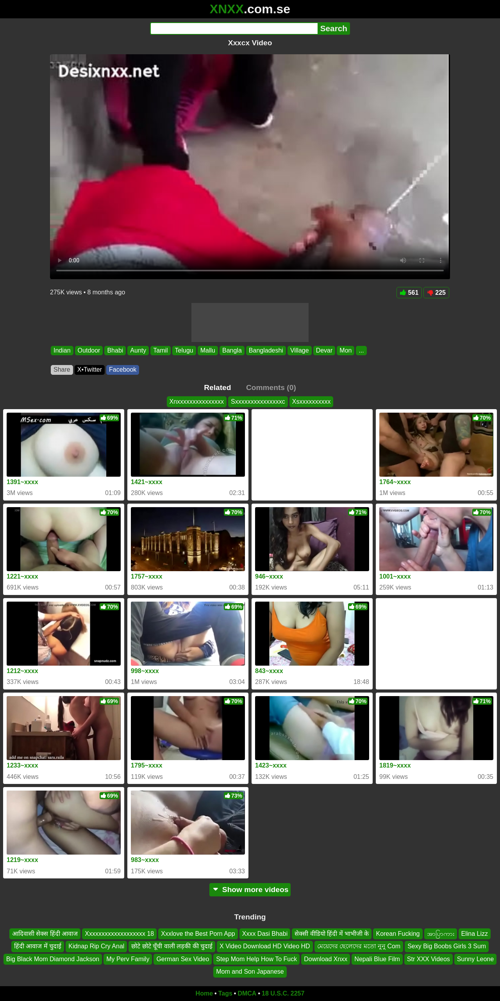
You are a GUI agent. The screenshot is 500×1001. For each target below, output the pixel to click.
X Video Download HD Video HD (265, 946)
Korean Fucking (398, 933)
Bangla (232, 350)
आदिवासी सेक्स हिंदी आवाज (45, 933)
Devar (324, 350)
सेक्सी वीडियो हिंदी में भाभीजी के (332, 933)
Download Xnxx (325, 959)
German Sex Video (182, 959)
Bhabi (115, 350)
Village (299, 350)
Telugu (184, 350)
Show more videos (250, 889)
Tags (225, 993)
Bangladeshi (266, 350)
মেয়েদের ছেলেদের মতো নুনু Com (359, 946)
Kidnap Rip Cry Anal (96, 946)
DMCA (247, 993)
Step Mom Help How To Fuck (256, 959)
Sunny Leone (475, 959)
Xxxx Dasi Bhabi (265, 933)
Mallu (207, 350)
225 (436, 292)
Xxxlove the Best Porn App (198, 933)
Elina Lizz (474, 933)
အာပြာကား (440, 933)
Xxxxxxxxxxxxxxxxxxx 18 (119, 933)
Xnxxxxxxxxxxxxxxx (197, 401)
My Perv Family (127, 959)
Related (217, 387)
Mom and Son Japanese (250, 971)
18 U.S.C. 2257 (283, 993)
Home (204, 993)
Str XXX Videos (428, 959)
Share (62, 369)
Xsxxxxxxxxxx (311, 401)
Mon (345, 350)
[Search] (234, 28)
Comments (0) (271, 387)
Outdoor (89, 350)
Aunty (138, 350)
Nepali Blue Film (377, 959)
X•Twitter (89, 369)
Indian (62, 350)
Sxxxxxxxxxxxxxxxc (258, 401)
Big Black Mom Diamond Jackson (52, 959)
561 (409, 292)
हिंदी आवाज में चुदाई (37, 946)
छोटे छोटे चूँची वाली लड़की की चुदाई (171, 946)
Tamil (160, 350)
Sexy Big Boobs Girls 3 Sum (446, 946)
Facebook (122, 369)
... (361, 350)
